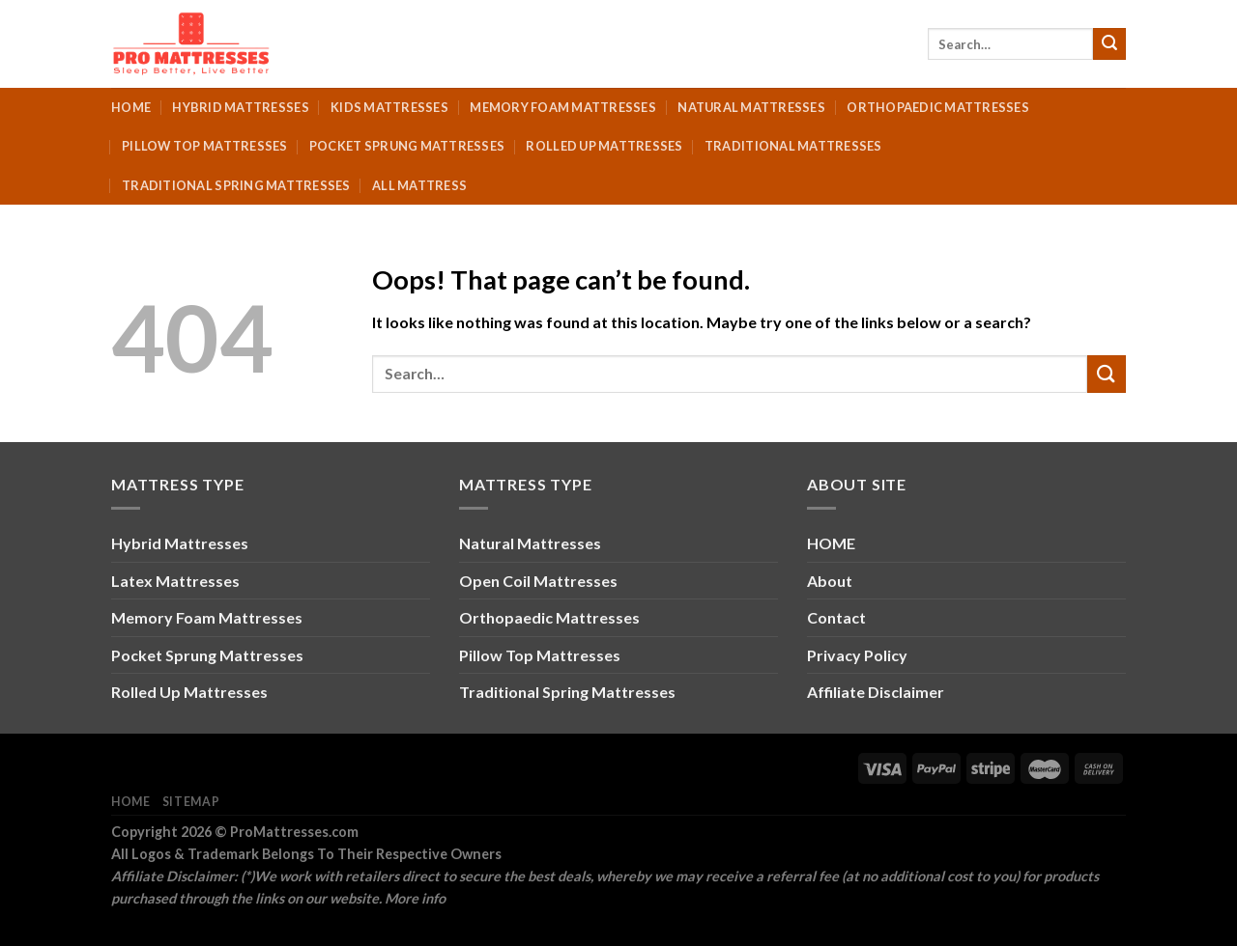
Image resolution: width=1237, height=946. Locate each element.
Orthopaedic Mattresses (938, 107)
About (829, 580)
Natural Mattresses (751, 107)
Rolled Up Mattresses (604, 145)
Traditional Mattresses (793, 145)
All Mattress (419, 185)
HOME (831, 543)
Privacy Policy (857, 655)
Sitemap (190, 801)
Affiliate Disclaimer (875, 691)
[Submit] (1109, 44)
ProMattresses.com (294, 831)
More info (415, 898)
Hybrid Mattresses (240, 107)
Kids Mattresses (389, 107)
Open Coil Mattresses (538, 580)
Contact (836, 617)
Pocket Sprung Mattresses (406, 145)
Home (131, 107)
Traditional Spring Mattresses (236, 185)
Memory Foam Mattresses (563, 107)
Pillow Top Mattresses (204, 145)
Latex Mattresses (175, 580)
